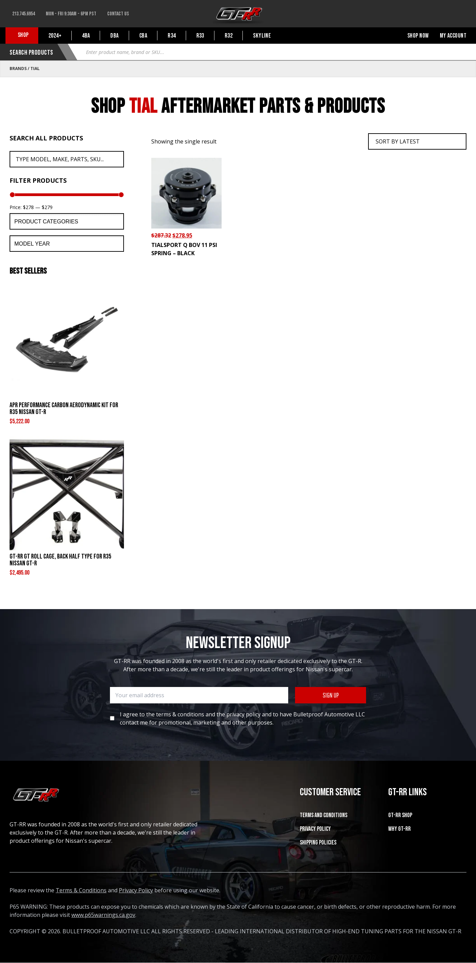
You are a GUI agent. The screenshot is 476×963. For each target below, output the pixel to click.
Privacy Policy (315, 829)
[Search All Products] (67, 159)
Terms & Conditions (81, 890)
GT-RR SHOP (400, 815)
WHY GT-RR (399, 829)
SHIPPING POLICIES (318, 842)
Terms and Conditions (323, 815)
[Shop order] (417, 141)
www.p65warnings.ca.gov (103, 915)
